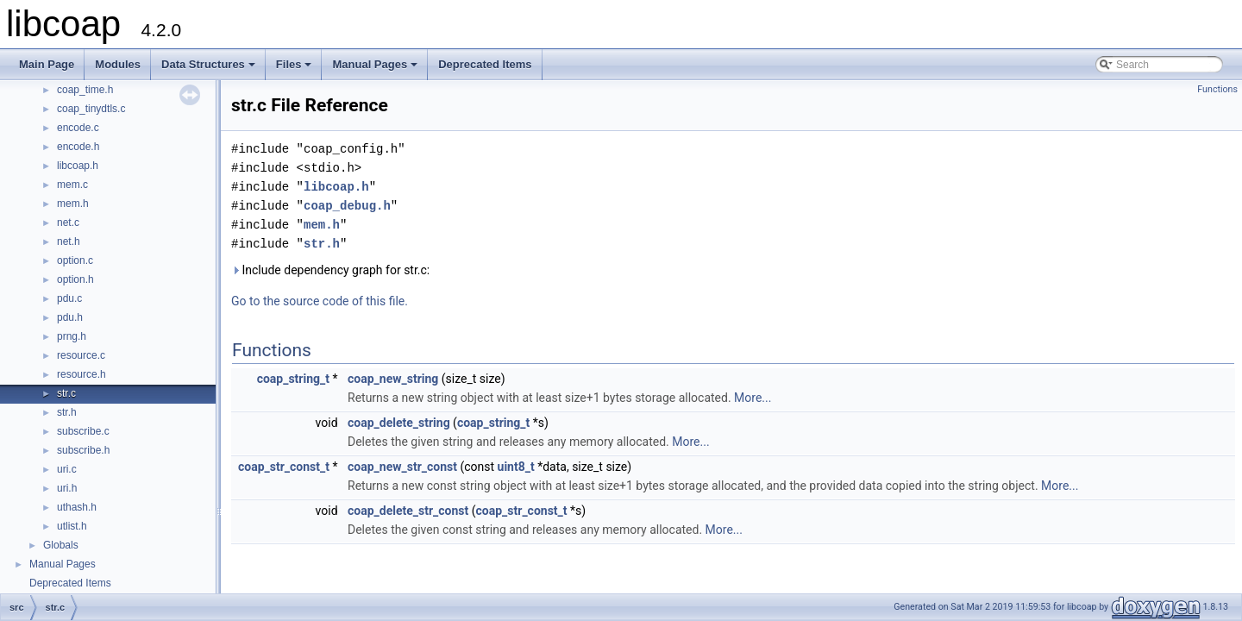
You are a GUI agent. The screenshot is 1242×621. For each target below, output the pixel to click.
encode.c (78, 128)
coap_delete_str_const (408, 511)
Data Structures (209, 69)
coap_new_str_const (402, 467)
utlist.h (72, 526)
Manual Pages (376, 69)
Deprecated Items (484, 64)
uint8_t (516, 467)
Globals (60, 545)
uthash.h (77, 507)
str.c (66, 393)
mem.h (73, 204)
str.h (67, 412)
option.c (75, 260)
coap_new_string (393, 379)
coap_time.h (85, 90)
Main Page (46, 64)
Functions (1217, 89)
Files (295, 69)
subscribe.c (83, 431)
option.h (75, 279)
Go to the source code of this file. (319, 301)
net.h (68, 241)
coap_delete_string (399, 423)
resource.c (81, 355)
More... (752, 398)
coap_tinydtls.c (91, 109)
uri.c (67, 469)
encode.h (78, 147)
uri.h (67, 488)
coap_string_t (293, 379)
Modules (118, 64)
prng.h (71, 336)
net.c (68, 222)
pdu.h (70, 317)
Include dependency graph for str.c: (330, 270)
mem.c (72, 185)
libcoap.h (77, 166)
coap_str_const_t (283, 467)
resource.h (81, 374)
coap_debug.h (347, 206)
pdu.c (69, 298)
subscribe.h (83, 450)
